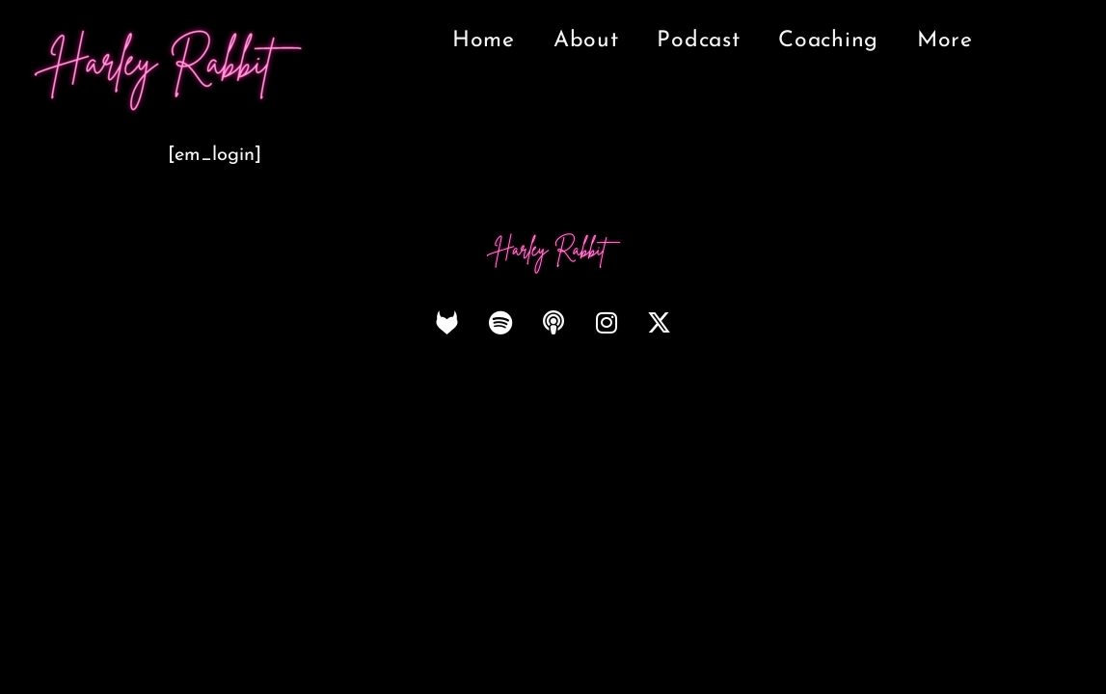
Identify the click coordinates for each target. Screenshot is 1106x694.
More (945, 41)
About (586, 41)
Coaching (828, 41)
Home (483, 41)
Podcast (698, 41)
